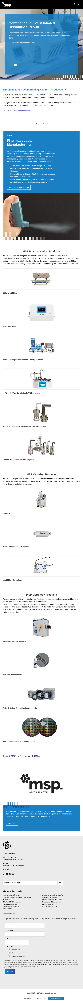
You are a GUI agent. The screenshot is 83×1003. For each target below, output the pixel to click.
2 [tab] (19, 65)
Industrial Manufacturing (11, 906)
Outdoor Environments (49, 897)
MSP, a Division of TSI (49, 906)
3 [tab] (22, 65)
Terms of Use (41, 998)
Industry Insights (9, 913)
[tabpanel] (41, 44)
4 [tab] (25, 65)
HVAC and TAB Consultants (12, 902)
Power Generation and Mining (52, 900)
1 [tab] (15, 65)
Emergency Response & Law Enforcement (17, 897)
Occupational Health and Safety (53, 895)
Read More (12, 823)
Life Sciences (7, 909)
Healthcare (6, 900)
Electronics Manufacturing (11, 895)
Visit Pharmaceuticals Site (19, 187)
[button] (78, 4)
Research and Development (51, 902)
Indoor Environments (10, 904)
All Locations (7, 869)
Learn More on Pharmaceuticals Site (24, 43)
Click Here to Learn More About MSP (17, 110)
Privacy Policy (26, 998)
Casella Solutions (48, 904)
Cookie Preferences (56, 998)
